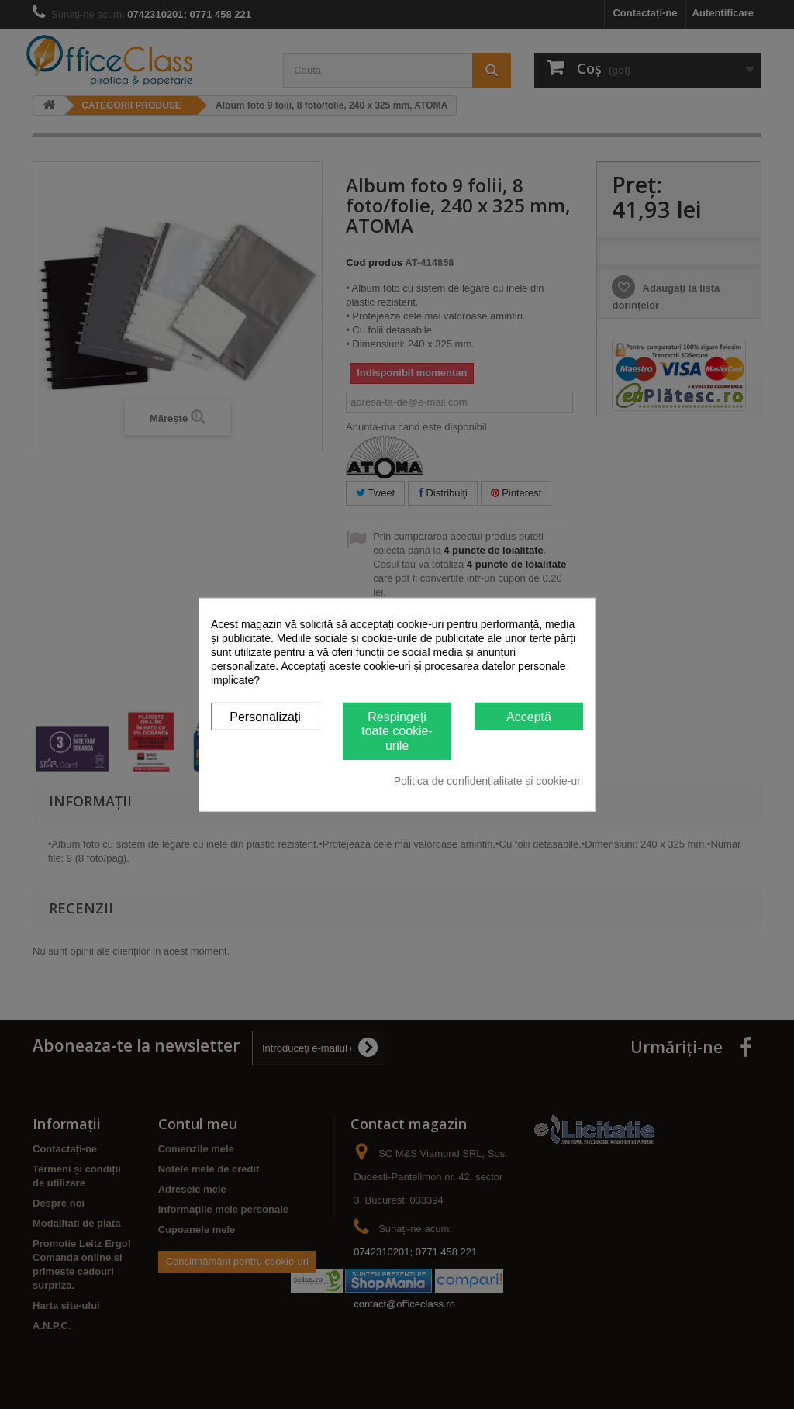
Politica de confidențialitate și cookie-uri (488, 781)
